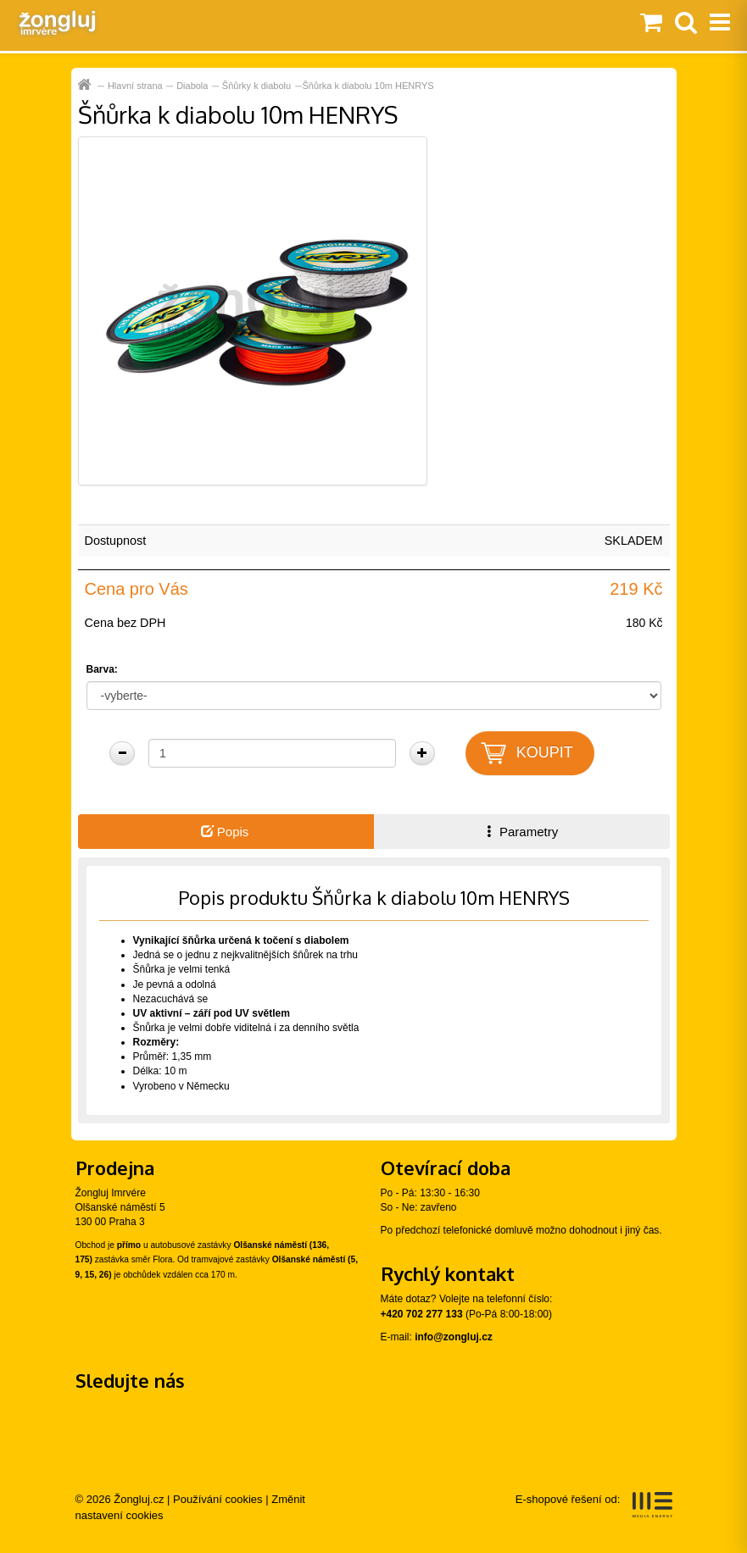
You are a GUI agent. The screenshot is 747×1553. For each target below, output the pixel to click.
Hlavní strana (135, 85)
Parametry (520, 831)
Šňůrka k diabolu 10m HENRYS (368, 85)
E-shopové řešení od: (594, 1504)
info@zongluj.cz (454, 1337)
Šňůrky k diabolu (256, 85)
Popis (225, 831)
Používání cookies (218, 1499)
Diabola (192, 85)
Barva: (102, 669)
